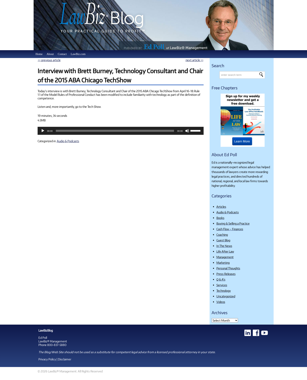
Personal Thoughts (228, 268)
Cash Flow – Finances (229, 229)
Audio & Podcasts (68, 141)
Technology (223, 290)
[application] (121, 131)
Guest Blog (223, 240)
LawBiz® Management (52, 341)
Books (220, 218)
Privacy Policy (47, 359)
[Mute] (187, 131)
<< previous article (49, 60)
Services (221, 285)
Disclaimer (64, 359)
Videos (220, 302)
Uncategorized (225, 296)
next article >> (194, 60)
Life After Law (225, 251)
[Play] (43, 131)
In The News (224, 246)
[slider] (115, 131)
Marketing (223, 262)
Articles (221, 206)
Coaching (222, 234)
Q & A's (220, 279)
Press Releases (226, 274)
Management (225, 257)
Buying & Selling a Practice (233, 223)
